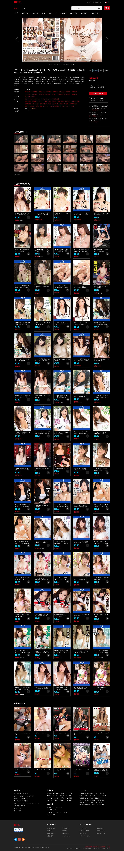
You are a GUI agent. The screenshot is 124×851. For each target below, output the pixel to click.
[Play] (62, 39)
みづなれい (28, 94)
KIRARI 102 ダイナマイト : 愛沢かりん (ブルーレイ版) (22, 396)
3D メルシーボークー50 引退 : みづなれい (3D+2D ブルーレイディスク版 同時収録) (42, 213)
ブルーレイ (52, 13)
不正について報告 (84, 831)
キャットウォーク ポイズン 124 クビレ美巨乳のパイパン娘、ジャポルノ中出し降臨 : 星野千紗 (101, 433)
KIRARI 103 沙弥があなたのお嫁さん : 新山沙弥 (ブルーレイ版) (81, 359)
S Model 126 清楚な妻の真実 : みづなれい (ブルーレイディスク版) (22, 505)
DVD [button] (90, 70)
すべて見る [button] (17, 174)
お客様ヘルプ (98, 2)
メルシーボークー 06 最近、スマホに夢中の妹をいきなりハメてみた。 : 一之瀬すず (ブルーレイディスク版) (61, 505)
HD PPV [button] (106, 70)
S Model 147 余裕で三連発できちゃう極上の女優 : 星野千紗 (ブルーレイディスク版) (61, 250)
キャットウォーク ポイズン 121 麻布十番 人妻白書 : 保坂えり (61, 542)
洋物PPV (64, 831)
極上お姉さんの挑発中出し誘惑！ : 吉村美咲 (101, 286)
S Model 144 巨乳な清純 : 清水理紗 (42, 287)
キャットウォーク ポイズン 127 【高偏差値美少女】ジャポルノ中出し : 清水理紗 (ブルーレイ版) (61, 396)
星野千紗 (68, 92)
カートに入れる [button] (98, 93)
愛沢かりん (42, 92)
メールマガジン (66, 836)
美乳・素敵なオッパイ (42, 106)
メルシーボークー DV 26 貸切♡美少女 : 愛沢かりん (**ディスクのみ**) (42, 323)
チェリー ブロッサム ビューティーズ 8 (22, 733)
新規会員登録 (65, 833)
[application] (62, 40)
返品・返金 (83, 833)
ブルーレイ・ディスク (68, 106)
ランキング (62, 13)
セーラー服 (55, 104)
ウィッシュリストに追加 (96, 98)
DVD (15, 8)
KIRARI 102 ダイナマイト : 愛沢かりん (42, 396)
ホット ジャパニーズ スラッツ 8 (42, 770)
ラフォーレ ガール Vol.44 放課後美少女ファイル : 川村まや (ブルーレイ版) (81, 542)
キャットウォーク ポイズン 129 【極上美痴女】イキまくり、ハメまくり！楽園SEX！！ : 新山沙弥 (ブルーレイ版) (101, 323)
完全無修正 (28, 101)
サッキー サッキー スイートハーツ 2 (81, 733)
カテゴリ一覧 (94, 13)
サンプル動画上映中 (55, 106)
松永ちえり (67, 94)
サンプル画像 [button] (52, 64)
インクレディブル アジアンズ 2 (101, 733)
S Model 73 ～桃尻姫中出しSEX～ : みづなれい (101, 688)
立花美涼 (48, 92)
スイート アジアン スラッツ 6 (61, 733)
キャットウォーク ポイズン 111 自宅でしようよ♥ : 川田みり (42, 651)
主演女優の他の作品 (22, 184)
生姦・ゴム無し (76, 101)
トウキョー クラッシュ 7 (41, 733)
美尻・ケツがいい (30, 106)
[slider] (57, 60)
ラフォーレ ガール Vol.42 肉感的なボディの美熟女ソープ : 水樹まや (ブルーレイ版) (22, 578)
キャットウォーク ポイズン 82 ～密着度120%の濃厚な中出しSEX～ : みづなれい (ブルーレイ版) (42, 688)
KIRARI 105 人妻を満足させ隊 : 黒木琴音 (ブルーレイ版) (42, 359)
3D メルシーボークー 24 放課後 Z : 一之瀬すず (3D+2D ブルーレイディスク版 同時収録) (42, 432)
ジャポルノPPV (66, 828)
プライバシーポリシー (86, 836)
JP (107, 2)
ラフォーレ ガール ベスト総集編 (50, 99)
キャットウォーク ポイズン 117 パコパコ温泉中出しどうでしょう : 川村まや (81, 578)
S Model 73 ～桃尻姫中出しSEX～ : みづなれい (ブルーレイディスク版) (81, 688)
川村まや (54, 94)
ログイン (89, 2)
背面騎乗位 (28, 104)
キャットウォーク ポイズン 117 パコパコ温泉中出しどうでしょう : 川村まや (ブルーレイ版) (61, 578)
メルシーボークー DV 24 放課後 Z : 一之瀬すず (61, 433)
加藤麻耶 (74, 94)
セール (43, 13)
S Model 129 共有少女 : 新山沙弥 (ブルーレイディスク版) (22, 469)
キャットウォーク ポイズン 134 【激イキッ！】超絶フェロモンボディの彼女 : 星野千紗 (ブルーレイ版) (61, 286)
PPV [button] (101, 70)
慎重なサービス (101, 833)
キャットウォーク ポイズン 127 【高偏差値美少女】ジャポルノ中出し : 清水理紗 (81, 395)
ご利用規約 (50, 836)
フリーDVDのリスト (94, 122)
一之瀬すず (34, 92)
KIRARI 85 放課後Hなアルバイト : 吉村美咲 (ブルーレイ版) (42, 615)
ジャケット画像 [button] (61, 64)
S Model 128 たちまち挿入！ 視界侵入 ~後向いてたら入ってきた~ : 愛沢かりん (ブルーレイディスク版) (81, 469)
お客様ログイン (51, 833)
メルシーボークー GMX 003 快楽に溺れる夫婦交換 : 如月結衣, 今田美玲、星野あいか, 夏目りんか (101, 770)
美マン (54, 101)
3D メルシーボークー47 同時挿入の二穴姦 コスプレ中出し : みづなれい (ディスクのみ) (81, 213)
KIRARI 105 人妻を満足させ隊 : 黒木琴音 (62, 360)
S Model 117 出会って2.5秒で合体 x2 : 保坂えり (22, 615)
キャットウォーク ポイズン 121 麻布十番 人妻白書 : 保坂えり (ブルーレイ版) (42, 542)
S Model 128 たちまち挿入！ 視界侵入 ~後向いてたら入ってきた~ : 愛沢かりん (101, 469)
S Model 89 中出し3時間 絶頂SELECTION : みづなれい (81, 651)
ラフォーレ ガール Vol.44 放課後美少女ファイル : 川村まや (101, 542)
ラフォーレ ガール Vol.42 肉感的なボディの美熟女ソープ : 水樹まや (42, 578)
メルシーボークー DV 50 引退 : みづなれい (61, 214)
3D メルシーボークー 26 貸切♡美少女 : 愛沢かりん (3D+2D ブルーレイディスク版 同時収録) (22, 323)
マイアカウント (101, 831)
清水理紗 (74, 92)
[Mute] (96, 60)
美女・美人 (48, 101)
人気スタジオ (84, 13)
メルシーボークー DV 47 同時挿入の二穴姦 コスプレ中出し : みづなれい (101, 214)
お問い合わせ (100, 828)
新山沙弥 (27, 92)
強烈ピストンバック (45, 104)
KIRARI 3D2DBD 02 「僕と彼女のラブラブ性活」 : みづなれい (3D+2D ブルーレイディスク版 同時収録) (101, 651)
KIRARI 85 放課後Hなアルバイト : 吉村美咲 (61, 615)
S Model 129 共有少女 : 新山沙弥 (42, 469)
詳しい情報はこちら (97, 110)
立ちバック (35, 104)
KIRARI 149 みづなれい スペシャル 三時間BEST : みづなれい (22, 214)
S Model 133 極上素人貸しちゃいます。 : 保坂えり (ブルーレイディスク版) (101, 396)
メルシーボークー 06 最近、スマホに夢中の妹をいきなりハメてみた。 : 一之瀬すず (81, 506)
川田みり (60, 94)
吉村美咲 (47, 94)
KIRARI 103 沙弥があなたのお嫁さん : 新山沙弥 (101, 360)
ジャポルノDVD (51, 828)
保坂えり (61, 92)
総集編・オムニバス (37, 101)
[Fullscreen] (99, 60)
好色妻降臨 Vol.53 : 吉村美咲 (61, 468)
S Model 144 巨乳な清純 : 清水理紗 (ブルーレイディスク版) (22, 286)
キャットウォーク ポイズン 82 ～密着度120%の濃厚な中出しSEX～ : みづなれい (61, 688)
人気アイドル (73, 13)
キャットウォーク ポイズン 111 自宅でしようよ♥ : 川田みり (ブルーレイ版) (22, 651)
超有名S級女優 (64, 104)
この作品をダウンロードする (97, 100)
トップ (16, 13)
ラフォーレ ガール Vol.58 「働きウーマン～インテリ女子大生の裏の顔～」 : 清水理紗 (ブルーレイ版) (61, 323)
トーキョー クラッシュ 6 (21, 769)
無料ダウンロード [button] (70, 64)
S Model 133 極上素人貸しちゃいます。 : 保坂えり (22, 433)
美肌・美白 (61, 101)
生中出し (67, 101)
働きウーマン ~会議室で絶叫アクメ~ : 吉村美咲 (22, 250)
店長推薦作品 (73, 104)
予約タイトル (24, 13)
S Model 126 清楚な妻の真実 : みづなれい (42, 505)
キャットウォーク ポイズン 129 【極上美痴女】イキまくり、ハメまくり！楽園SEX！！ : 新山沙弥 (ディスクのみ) (22, 360)
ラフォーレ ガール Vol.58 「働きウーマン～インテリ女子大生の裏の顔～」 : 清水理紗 (81, 323)
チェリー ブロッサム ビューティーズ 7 (61, 770)
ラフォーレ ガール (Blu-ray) (32, 99)
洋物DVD (49, 831)
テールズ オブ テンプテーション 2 (81, 770)
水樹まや (34, 94)
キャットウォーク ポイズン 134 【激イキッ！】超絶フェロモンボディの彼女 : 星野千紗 (81, 287)
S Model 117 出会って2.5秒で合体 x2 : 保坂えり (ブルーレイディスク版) (101, 578)
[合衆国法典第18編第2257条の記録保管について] (97, 847)
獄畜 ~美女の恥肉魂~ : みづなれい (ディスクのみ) (101, 250)
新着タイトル (35, 13)
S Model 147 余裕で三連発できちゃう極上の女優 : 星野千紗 (81, 250)
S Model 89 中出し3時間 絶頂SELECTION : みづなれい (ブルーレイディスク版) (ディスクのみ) (61, 651)
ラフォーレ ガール (30, 96)
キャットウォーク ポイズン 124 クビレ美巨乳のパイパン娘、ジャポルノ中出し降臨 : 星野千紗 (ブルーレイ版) (81, 432)
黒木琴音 (55, 92)
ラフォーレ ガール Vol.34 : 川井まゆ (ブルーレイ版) (81, 615)
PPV (23, 8)
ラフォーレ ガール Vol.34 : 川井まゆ (101, 615)
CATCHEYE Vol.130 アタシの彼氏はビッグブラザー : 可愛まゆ (42, 250)
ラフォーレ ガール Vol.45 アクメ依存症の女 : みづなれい (22, 542)
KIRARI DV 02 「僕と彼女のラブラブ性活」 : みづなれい (22, 688)
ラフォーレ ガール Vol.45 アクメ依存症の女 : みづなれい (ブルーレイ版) (101, 505)
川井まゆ (41, 94)
